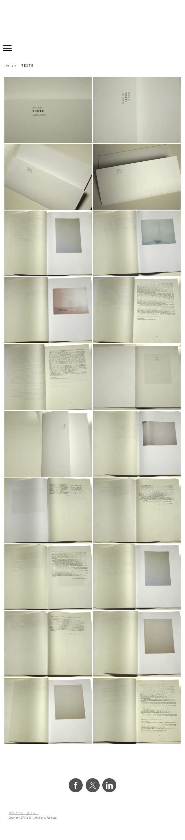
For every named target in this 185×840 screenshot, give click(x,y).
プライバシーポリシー (23, 813)
